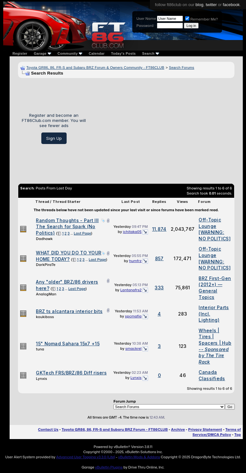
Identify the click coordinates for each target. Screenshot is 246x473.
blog (199, 4)
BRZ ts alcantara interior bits (69, 311)
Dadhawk (44, 238)
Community (70, 53)
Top (237, 434)
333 (159, 287)
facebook (231, 4)
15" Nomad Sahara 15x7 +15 (68, 343)
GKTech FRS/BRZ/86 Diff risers (71, 372)
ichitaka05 (132, 231)
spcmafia (133, 316)
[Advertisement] (162, 128)
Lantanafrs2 (131, 290)
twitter (211, 4)
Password (144, 25)
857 (159, 258)
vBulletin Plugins (108, 467)
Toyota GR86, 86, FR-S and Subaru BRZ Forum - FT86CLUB (115, 429)
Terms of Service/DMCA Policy (217, 432)
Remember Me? (201, 19)
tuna (40, 349)
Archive (178, 429)
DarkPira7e (45, 264)
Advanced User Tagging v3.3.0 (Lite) (85, 457)
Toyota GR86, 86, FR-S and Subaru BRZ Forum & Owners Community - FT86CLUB (95, 67)
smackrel (133, 348)
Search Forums (181, 67)
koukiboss (45, 316)
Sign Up (54, 138)
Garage (42, 53)
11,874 (159, 229)
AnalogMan (46, 294)
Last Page (82, 233)
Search (150, 53)
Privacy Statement (205, 429)
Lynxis (41, 378)
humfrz (135, 260)
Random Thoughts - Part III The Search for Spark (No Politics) (67, 227)
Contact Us (48, 429)
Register (19, 53)
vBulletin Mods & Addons (139, 457)
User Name (146, 18)
